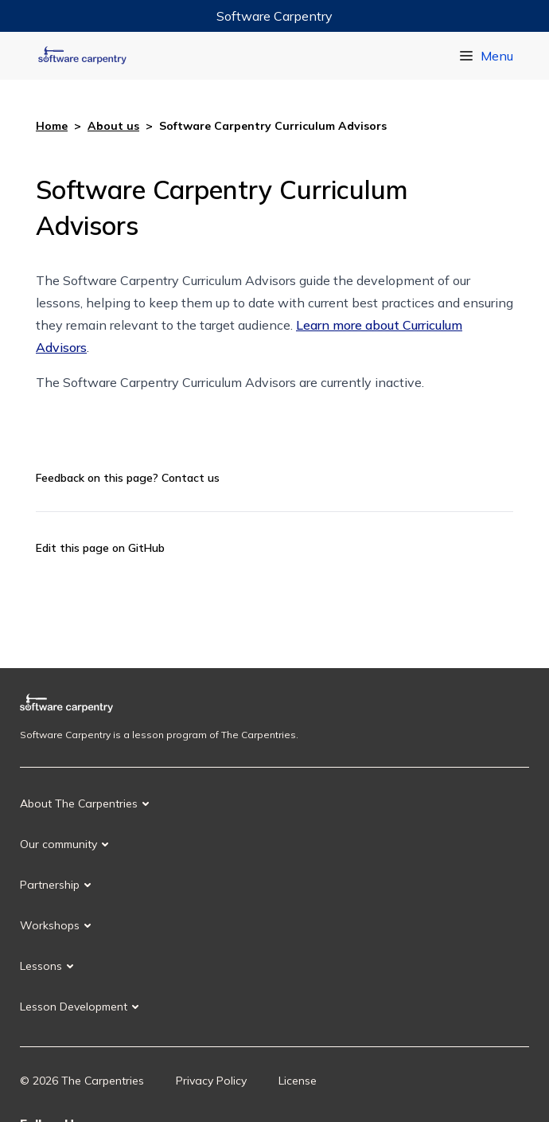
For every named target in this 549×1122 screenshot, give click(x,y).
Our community (58, 844)
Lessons (41, 966)
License (297, 1080)
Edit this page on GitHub (100, 548)
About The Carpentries (79, 803)
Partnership (50, 885)
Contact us (191, 478)
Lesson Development (73, 1006)
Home (52, 126)
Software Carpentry (274, 16)
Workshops (50, 925)
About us (113, 126)
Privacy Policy (211, 1080)
